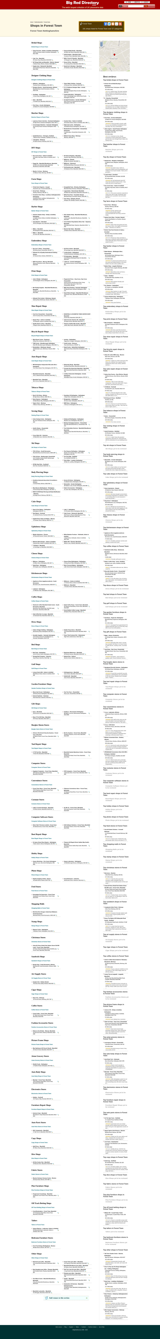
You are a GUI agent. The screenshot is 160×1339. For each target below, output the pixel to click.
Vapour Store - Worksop (39, 403)
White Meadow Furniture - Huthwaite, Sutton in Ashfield (76, 535)
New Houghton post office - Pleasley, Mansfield (45, 1269)
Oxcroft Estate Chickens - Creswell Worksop (113, 830)
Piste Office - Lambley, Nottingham (73, 460)
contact (146, 2)
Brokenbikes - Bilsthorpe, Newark (42, 347)
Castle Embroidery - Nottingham (72, 94)
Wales (77, 1327)
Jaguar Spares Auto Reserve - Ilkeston (114, 1130)
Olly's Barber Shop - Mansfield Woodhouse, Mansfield (75, 215)
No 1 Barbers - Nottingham (111, 285)
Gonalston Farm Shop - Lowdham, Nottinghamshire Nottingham (47, 195)
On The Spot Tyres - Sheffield (112, 1118)
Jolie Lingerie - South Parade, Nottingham (115, 128)
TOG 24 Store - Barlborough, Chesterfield (44, 456)
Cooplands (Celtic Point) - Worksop (113, 907)
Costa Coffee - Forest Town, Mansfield (43, 1013)
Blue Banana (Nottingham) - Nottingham (43, 488)
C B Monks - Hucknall (110, 386)
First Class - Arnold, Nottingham (41, 105)
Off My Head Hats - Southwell (41, 464)
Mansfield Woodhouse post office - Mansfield (76, 1265)
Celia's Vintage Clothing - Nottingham (43, 629)
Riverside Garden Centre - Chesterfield (114, 571)
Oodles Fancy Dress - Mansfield (72, 629)
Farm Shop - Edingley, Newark (72, 198)
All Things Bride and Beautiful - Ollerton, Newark (46, 62)
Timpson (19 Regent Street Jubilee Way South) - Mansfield (76, 843)
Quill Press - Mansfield (39, 1146)
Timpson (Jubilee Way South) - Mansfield (75, 323)
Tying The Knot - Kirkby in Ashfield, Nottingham (45, 50)
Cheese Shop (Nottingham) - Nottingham (75, 561)
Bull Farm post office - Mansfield (41, 1261)
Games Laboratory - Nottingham (72, 861)
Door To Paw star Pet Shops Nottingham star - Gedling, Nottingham (115, 1267)
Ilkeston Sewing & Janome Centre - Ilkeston (44, 1178)
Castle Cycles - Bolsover (70, 343)
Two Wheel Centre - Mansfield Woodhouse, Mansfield (44, 1279)
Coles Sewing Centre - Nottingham (42, 419)
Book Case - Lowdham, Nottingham (113, 1281)
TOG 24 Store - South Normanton (42, 451)
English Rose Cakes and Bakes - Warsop (44, 518)
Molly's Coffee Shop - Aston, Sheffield (114, 561)
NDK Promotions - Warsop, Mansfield (43, 261)
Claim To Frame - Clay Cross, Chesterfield (115, 1021)
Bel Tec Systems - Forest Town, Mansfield (75, 733)
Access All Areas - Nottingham (72, 480)
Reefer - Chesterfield (110, 416)
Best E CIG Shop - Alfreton (40, 395)
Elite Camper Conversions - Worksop (114, 1310)
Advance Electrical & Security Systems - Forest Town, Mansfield (45, 733)
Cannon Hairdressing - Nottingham (113, 296)
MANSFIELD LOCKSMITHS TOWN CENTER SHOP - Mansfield (77, 315)
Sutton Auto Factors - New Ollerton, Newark (116, 374)
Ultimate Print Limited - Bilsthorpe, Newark (44, 298)
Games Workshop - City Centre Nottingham (44, 861)
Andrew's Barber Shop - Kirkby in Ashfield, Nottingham (44, 215)
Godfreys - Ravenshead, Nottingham (73, 711)
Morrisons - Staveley (110, 873)
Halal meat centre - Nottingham (72, 124)
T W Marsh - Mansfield (39, 545)
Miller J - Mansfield (38, 232)
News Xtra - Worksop (38, 997)
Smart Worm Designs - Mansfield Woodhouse (76, 293)
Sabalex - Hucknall (38, 1097)
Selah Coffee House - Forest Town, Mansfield (76, 604)
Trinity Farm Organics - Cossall (41, 187)
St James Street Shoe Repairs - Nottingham (44, 842)
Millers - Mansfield (38, 229)
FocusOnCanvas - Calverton (71, 878)
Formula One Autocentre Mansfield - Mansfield (76, 368)
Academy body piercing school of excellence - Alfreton (45, 481)
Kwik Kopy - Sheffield (110, 1160)
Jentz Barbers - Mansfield (40, 221)
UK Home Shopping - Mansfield (72, 155)
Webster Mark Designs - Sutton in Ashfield (44, 541)
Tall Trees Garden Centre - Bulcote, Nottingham (113, 1254)
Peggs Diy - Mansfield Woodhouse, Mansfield (45, 163)
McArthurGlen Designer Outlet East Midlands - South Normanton (45, 912)
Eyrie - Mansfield (37, 711)
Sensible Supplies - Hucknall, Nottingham (44, 635)
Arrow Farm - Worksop (39, 191)
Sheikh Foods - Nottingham (40, 1064)
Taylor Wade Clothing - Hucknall (72, 83)
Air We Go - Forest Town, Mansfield (73, 807)
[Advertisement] (80, 15)
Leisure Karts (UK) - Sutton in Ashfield (43, 672)
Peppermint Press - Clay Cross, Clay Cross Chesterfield (75, 280)
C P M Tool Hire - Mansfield (40, 752)
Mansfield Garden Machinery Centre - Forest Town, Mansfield (77, 753)
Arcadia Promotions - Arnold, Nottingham (75, 99)
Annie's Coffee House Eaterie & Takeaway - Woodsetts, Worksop (115, 960)
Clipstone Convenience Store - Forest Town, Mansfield (75, 789)
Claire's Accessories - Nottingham (73, 488)
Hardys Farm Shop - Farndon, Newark (114, 217)
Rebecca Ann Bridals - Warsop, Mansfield (44, 1031)
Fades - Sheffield (108, 275)
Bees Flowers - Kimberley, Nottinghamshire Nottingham (116, 1295)
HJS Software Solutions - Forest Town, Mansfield (77, 825)
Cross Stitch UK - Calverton (40, 435)
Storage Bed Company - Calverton (42, 656)
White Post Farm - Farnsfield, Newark (74, 194)
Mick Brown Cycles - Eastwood (41, 339)
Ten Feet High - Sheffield (70, 456)
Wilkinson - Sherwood (70, 163)
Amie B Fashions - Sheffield (111, 431)
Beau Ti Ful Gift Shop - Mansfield (42, 717)
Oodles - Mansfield (69, 1278)
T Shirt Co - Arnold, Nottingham (72, 261)
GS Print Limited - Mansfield (71, 248)
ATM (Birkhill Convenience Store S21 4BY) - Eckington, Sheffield (116, 753)
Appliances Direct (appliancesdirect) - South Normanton (45, 582)
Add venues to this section (59, 1298)
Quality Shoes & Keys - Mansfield (42, 323)
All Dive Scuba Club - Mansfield (41, 1162)
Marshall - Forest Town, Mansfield (42, 1080)
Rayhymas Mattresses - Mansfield (73, 652)
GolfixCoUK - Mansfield (70, 676)
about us (137, 2)
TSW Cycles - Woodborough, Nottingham (44, 343)
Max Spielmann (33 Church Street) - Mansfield (45, 1048)
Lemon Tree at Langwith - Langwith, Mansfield (114, 975)
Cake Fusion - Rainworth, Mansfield (73, 513)
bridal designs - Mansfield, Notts (72, 54)
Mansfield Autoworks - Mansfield (41, 373)
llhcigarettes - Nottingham (71, 399)
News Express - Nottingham (40, 399)
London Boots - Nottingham (71, 252)
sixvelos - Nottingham (70, 339)
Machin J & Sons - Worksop (40, 171)
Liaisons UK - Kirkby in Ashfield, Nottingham (113, 1011)
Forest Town (47, 22)
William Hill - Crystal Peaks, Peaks (113, 1212)
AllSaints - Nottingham (39, 83)
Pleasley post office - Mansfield (72, 1273)
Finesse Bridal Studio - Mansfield (73, 50)
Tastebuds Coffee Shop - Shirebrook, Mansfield (114, 550)
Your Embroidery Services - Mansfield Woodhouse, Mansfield (77, 429)
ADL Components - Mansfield (41, 1130)
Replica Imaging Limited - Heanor (42, 878)
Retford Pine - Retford (70, 656)
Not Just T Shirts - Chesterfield (41, 248)
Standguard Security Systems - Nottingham (116, 667)
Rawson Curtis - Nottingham (40, 929)
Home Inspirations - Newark (111, 488)
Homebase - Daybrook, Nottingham (113, 617)
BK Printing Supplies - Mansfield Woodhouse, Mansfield (45, 288)
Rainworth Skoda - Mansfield (71, 364)
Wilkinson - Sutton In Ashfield (72, 581)
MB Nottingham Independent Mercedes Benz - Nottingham (45, 365)
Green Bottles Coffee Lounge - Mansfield (75, 610)
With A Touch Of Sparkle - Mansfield (73, 58)
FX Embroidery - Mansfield (71, 256)
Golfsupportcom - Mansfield (71, 672)
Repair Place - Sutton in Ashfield (41, 319)
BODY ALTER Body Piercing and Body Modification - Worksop (46, 492)
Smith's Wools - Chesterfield (40, 428)
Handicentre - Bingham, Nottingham (114, 160)
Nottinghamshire (38, 22)
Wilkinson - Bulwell (69, 159)
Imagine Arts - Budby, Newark (41, 982)
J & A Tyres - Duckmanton (111, 1141)
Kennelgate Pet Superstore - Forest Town (44, 894)
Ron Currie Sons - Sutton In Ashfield (42, 155)
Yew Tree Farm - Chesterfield (71, 692)
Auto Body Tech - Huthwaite (111, 1059)
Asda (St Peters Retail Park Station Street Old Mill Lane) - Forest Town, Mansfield (46, 946)
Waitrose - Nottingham (39, 561)
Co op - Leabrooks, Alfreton (111, 712)
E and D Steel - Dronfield (111, 174)
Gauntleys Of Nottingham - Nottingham (74, 395)
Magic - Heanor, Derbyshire (111, 635)
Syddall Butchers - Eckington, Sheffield (43, 136)
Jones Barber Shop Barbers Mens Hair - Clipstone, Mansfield (77, 222)
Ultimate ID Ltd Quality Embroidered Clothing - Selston (45, 253)
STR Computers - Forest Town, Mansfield (75, 771)
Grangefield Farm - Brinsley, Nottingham (75, 187)
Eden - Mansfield (37, 99)
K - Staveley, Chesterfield (111, 98)
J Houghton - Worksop (39, 139)
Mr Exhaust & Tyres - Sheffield (112, 398)
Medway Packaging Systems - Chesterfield (75, 423)
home (129, 2)
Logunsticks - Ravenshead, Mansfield (74, 191)
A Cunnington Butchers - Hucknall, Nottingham (45, 124)
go (146, 6)
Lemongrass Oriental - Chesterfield (113, 1042)
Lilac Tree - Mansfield (38, 58)
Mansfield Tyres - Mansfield (40, 379)
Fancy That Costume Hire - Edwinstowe (74, 635)
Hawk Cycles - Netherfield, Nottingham (74, 347)
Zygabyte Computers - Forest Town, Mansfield (45, 771)
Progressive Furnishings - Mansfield (42, 1194)
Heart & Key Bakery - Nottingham (42, 509)
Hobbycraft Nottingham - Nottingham (74, 419)
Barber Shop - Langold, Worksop (113, 266)
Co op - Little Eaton (109, 724)
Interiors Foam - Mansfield (40, 1113)
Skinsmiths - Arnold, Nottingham (72, 484)
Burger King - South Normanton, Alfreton (44, 964)
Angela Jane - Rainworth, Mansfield (42, 66)
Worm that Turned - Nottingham (41, 692)
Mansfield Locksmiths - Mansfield (42, 1291)
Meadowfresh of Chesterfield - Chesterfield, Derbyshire (75, 129)
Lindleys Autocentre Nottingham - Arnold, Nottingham (75, 374)
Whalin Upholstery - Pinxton (40, 534)
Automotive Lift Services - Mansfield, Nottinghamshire (74, 1284)
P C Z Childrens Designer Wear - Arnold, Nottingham (74, 88)
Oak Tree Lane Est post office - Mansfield (75, 1269)
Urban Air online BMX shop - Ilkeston (114, 354)
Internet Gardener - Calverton (41, 696)
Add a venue (59, 1327)
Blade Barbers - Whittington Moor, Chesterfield (113, 252)
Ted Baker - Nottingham (39, 94)
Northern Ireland (92, 1327)
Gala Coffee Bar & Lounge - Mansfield (43, 614)
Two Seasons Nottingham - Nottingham (74, 451)
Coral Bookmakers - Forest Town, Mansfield (44, 1211)
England (71, 1327)
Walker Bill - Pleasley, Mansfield (72, 541)
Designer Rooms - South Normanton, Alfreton (45, 87)
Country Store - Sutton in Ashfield (73, 121)
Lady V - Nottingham (69, 509)
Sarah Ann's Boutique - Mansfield (73, 66)
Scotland (83, 1327)
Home (31, 22)
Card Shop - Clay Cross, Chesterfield (114, 649)
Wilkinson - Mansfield (69, 585)
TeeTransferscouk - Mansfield (72, 167)
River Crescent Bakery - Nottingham (73, 565)
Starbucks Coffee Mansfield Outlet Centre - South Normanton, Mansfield (46, 605)
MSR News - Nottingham (70, 403)
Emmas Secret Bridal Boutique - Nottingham (113, 84)
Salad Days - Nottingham (39, 565)
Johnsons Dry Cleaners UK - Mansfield (74, 319)
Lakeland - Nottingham (39, 589)
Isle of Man (101, 1327)
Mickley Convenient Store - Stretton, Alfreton (114, 738)
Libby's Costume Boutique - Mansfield (43, 807)
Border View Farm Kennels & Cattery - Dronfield (114, 231)
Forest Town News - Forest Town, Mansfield (44, 788)
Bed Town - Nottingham (39, 652)
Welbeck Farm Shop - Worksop (72, 136)
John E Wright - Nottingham (40, 279)
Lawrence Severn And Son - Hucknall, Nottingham (46, 121)
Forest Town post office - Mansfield (73, 1261)
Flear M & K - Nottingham (111, 500)
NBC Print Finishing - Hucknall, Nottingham (75, 287)
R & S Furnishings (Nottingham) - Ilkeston (44, 1245)
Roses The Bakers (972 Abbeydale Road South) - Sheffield (115, 919)
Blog (65, 1327)
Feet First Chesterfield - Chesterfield (42, 314)
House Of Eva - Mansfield (70, 62)
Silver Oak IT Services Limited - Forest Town (45, 825)
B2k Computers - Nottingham (112, 322)
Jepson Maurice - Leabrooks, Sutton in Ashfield (45, 1228)
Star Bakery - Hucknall (39, 513)
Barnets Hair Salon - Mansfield (72, 229)
